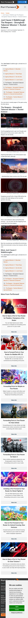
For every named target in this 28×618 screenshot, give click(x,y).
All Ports (3, 601)
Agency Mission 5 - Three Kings (13, 73)
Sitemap (3, 593)
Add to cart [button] (22, 2)
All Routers (4, 599)
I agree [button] (16, 606)
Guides (7, 13)
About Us (3, 609)
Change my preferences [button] (16, 612)
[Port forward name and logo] (7, 2)
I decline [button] (17, 609)
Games (3, 603)
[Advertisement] (14, 48)
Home (2, 13)
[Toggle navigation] (25, 7)
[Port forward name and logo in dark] (10, 7)
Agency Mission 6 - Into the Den (13, 76)
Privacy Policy (4, 610)
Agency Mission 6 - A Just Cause (13, 79)
